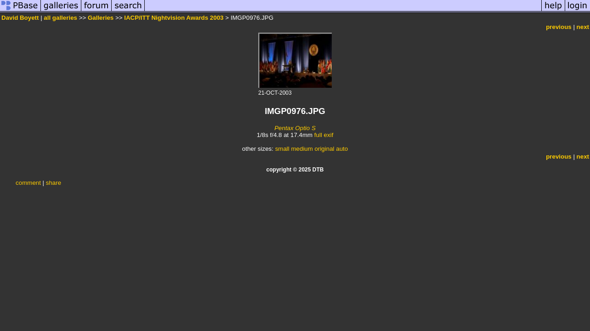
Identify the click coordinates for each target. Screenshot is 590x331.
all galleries (60, 17)
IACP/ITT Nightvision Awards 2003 (173, 17)
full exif (323, 134)
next (583, 26)
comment (28, 182)
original (325, 148)
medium (301, 148)
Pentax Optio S (295, 128)
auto (342, 148)
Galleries (100, 17)
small (282, 148)
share (53, 182)
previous (559, 26)
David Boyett (20, 17)
